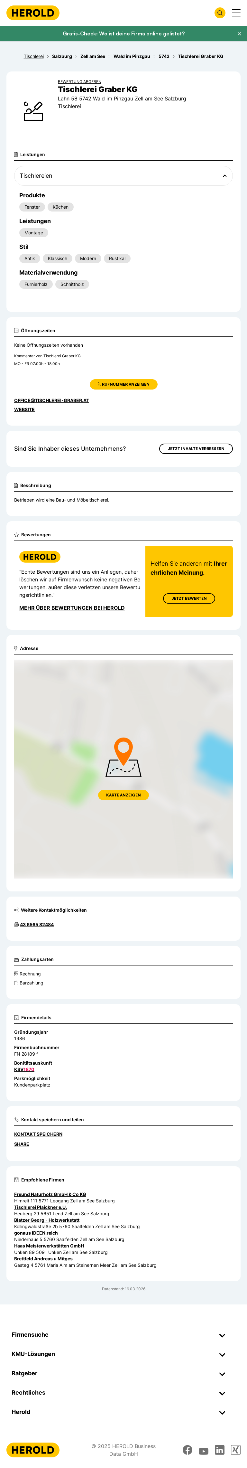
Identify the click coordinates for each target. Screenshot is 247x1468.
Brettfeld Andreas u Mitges (43, 1258)
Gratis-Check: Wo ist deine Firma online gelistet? (124, 33)
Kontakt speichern (38, 1134)
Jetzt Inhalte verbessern (196, 448)
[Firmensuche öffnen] (220, 12)
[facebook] (187, 1450)
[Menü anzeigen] (236, 12)
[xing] (236, 1450)
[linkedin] (219, 1450)
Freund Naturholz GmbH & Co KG (50, 1194)
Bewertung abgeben (79, 81)
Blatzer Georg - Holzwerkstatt (46, 1220)
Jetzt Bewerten (189, 598)
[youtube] (203, 1450)
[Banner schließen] (239, 34)
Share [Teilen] (21, 1144)
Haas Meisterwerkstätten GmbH (49, 1245)
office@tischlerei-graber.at (51, 400)
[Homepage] (32, 12)
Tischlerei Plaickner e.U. (40, 1207)
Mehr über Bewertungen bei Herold (72, 608)
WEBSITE (24, 409)
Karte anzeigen (123, 795)
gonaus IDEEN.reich (36, 1233)
